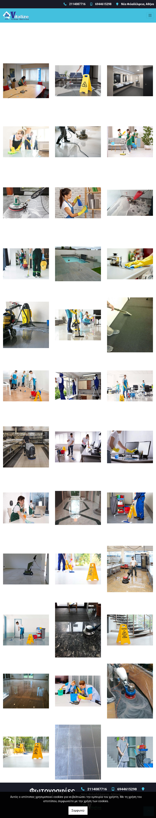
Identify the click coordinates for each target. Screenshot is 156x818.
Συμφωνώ (78, 810)
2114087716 (77, 4)
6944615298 (103, 4)
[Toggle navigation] (150, 15)
